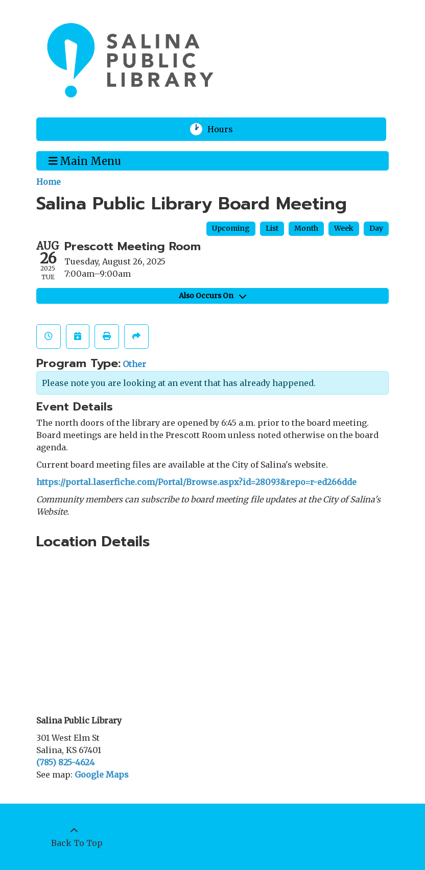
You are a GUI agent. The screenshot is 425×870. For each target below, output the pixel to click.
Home (48, 182)
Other (134, 364)
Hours (226, 129)
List (272, 228)
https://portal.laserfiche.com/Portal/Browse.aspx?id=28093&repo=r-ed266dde (196, 482)
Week (343, 228)
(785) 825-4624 (65, 762)
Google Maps (102, 774)
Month (306, 228)
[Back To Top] (74, 837)
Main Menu (85, 160)
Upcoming (231, 228)
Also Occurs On (212, 295)
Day (376, 228)
